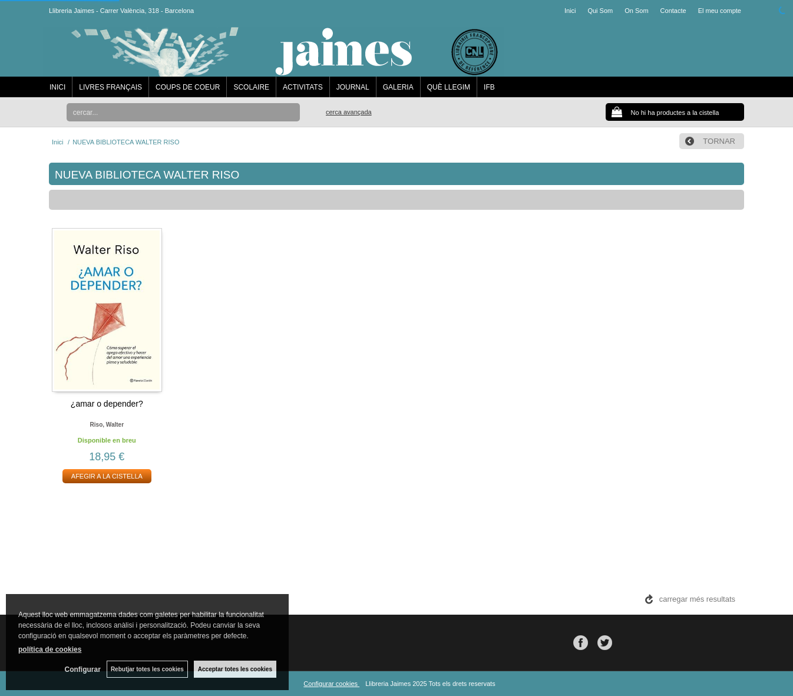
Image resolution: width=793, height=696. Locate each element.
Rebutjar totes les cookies (147, 669)
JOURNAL (352, 87)
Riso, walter (107, 424)
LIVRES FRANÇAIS (110, 87)
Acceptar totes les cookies (235, 669)
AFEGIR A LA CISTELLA (107, 476)
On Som (636, 10)
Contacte (673, 10)
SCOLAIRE (251, 87)
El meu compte (719, 10)
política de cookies (49, 649)
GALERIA (398, 87)
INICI (57, 87)
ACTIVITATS (303, 87)
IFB (489, 87)
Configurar (83, 669)
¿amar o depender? (107, 403)
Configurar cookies (331, 683)
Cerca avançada (349, 112)
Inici (570, 10)
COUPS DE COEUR (188, 87)
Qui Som (600, 10)
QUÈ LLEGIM (448, 87)
